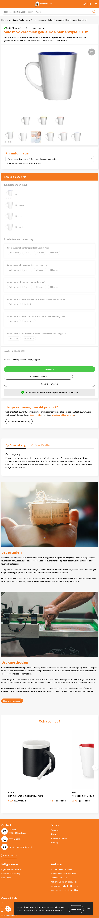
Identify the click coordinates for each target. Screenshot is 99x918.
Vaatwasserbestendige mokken (64, 861)
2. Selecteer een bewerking (18, 217)
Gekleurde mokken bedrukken (64, 844)
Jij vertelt (55, 805)
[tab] (15, 423)
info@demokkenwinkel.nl (63, 393)
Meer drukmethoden (12, 678)
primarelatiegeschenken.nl (14, 890)
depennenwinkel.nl (10, 874)
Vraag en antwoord (59, 809)
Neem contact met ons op (19, 399)
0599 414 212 (35, 393)
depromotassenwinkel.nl (13, 878)
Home (3, 20)
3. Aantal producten (14, 328)
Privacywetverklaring (10, 844)
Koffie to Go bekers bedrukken (64, 852)
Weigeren (87, 909)
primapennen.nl (9, 886)
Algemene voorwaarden (11, 840)
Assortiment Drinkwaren (18, 20)
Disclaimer (6, 848)
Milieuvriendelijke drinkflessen (64, 856)
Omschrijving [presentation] (17, 422)
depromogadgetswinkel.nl (14, 882)
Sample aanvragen (49, 362)
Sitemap (54, 813)
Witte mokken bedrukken (62, 840)
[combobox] (49, 12)
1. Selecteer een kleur (15, 184)
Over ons (55, 801)
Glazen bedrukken (59, 848)
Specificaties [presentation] (40, 422)
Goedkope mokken (38, 20)
